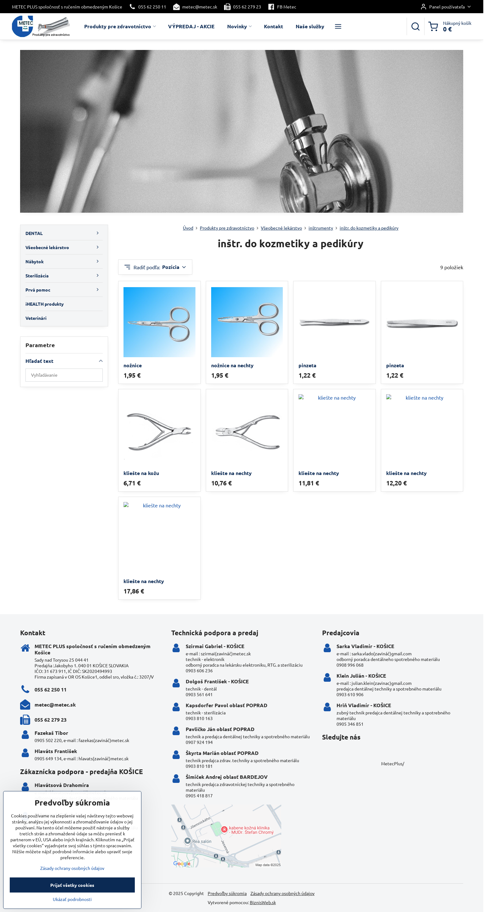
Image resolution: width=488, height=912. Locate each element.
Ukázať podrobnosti (72, 908)
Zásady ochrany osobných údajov (282, 893)
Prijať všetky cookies (72, 894)
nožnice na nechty (232, 365)
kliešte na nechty (231, 473)
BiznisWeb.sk (263, 902)
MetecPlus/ (392, 763)
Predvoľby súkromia (227, 893)
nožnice (132, 365)
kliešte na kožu (141, 473)
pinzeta (307, 365)
